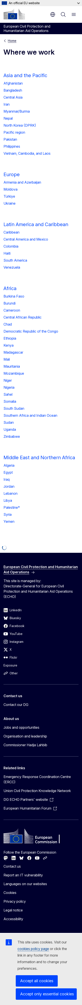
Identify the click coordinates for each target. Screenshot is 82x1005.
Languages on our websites (25, 884)
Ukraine (9, 203)
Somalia (9, 401)
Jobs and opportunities (21, 727)
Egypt (8, 472)
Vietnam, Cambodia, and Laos (27, 153)
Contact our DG (15, 704)
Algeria (8, 465)
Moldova (10, 189)
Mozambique (13, 373)
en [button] (52, 14)
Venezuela (11, 267)
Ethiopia (9, 338)
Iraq (6, 479)
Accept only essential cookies (47, 994)
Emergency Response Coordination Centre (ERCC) (37, 779)
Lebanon (10, 493)
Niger (7, 380)
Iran (6, 104)
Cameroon (11, 310)
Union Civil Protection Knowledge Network (37, 791)
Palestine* (11, 507)
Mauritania (11, 366)
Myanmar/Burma (16, 111)
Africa (9, 288)
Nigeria (8, 387)
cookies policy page (33, 949)
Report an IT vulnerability (23, 875)
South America (15, 260)
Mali (6, 359)
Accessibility (13, 919)
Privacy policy (14, 901)
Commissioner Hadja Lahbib (25, 745)
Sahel (7, 394)
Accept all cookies (36, 980)
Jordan (8, 486)
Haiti (6, 253)
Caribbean (11, 232)
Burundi (9, 303)
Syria (7, 514)
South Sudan (13, 408)
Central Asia (13, 97)
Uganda (9, 429)
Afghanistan (13, 83)
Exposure (10, 665)
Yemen (8, 521)
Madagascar (13, 352)
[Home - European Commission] (14, 14)
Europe (11, 174)
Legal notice (13, 910)
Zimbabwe (11, 436)
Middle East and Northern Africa (39, 457)
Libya (7, 500)
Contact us (12, 866)
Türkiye (9, 196)
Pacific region (14, 132)
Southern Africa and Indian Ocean (30, 415)
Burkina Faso (13, 296)
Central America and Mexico (25, 239)
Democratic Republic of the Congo (30, 331)
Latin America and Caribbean (35, 224)
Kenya (8, 345)
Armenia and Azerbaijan (22, 182)
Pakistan (10, 139)
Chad (7, 324)
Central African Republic (22, 317)
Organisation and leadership (25, 736)
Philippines (11, 146)
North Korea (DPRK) (19, 125)
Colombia (10, 246)
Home (12, 41)
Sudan (8, 422)
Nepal (8, 118)
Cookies (9, 892)
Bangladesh (12, 90)
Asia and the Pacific (25, 75)
